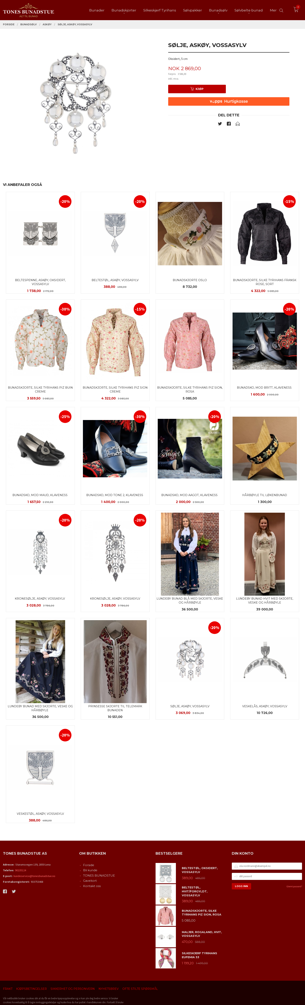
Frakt (7, 989)
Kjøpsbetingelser (31, 989)
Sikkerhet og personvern (73, 989)
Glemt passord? (294, 886)
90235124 (20, 870)
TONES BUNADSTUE (99, 875)
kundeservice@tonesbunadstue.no (34, 876)
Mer (273, 10)
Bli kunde (90, 870)
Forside (88, 865)
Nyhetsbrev (109, 989)
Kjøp (197, 89)
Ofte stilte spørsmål (140, 989)
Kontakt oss (92, 886)
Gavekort (90, 881)
